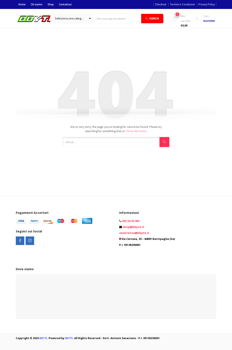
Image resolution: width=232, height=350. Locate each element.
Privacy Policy (207, 4)
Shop (51, 4)
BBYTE (43, 338)
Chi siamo (36, 4)
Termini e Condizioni (182, 4)
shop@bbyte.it (133, 227)
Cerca (152, 18)
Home (22, 4)
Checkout (160, 4)
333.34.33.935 (130, 221)
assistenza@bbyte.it (134, 233)
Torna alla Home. (136, 131)
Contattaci (65, 4)
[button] (72, 18)
